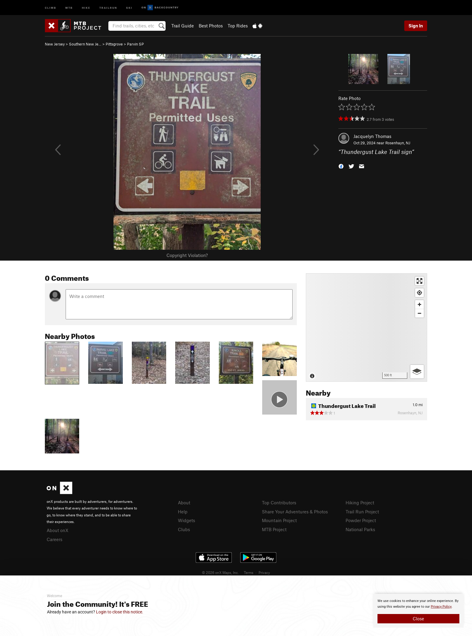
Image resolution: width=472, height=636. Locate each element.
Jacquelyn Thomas (372, 136)
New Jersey (55, 44)
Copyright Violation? (187, 255)
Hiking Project (360, 502)
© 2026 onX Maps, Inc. (220, 572)
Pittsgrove (114, 44)
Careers (54, 539)
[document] (418, 610)
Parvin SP (135, 44)
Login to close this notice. (119, 611)
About (184, 502)
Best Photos (211, 25)
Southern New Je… (85, 44)
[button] (341, 165)
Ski (129, 7)
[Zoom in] (419, 304)
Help (183, 511)
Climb (50, 7)
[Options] (417, 371)
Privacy (264, 572)
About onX (57, 530)
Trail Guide (182, 25)
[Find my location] (419, 292)
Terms (248, 572)
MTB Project (274, 529)
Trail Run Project (362, 511)
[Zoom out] (419, 313)
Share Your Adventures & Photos (295, 511)
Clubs (184, 529)
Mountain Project (279, 520)
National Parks (360, 529)
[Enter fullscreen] (419, 281)
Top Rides (238, 25)
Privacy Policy (441, 607)
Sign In (415, 25)
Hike (86, 7)
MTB (69, 7)
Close (418, 618)
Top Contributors (279, 502)
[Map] (366, 327)
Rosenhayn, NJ (397, 142)
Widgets (186, 520)
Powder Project (361, 520)
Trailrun (108, 7)
